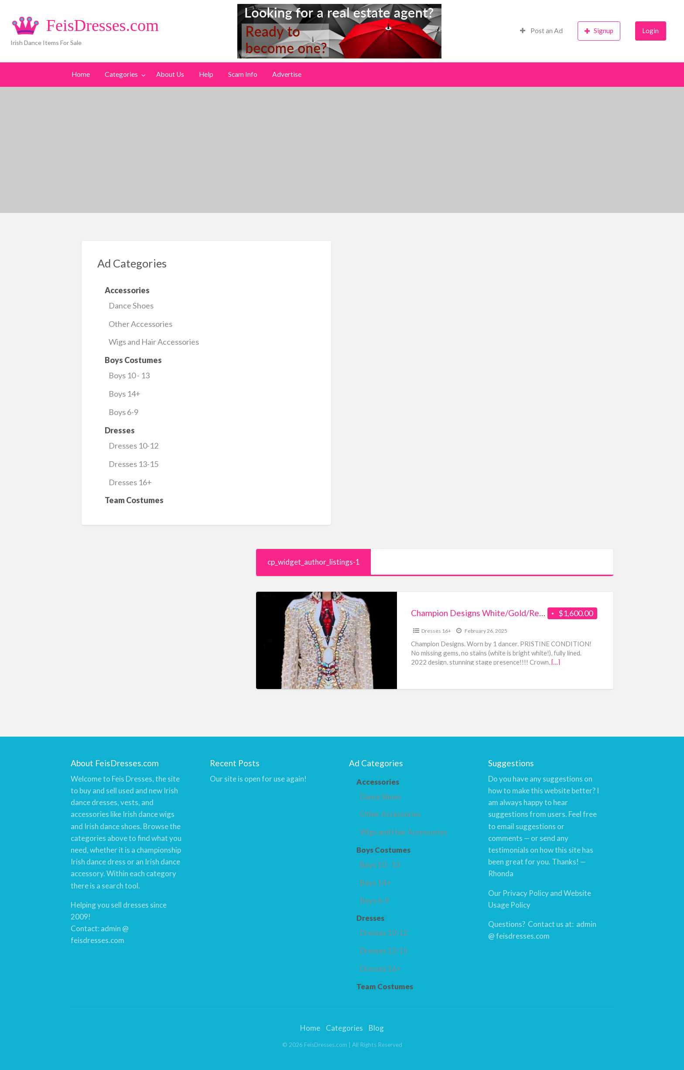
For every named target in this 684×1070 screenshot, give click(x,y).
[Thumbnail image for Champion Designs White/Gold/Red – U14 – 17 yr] (326, 640)
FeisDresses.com (102, 25)
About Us (170, 74)
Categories (121, 74)
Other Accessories (140, 324)
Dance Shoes (131, 305)
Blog (376, 1027)
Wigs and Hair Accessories (154, 341)
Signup (599, 31)
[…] (555, 662)
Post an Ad (541, 30)
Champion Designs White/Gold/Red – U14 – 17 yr (502, 613)
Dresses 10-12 (133, 445)
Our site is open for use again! (258, 778)
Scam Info (242, 74)
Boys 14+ (124, 393)
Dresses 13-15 (133, 464)
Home (81, 74)
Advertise (286, 74)
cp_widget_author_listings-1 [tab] (313, 561)
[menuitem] (541, 31)
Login (650, 30)
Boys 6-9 (123, 412)
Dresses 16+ (130, 482)
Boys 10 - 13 (129, 375)
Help (206, 74)
